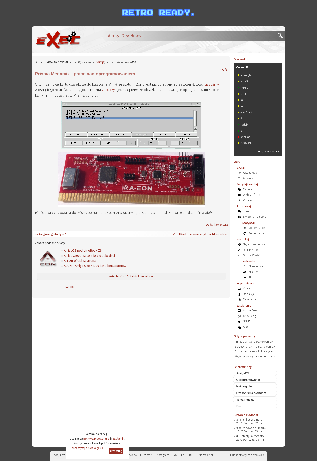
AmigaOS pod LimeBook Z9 (83, 251)
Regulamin (250, 299)
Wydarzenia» (258, 356)
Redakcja (249, 294)
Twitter (147, 455)
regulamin (117, 438)
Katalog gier (244, 386)
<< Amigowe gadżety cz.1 (50, 234)
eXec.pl (69, 286)
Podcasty (249, 200)
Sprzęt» (239, 346)
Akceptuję (116, 451)
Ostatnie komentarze (140, 276)
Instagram (162, 455)
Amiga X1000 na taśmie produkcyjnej (89, 256)
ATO (245, 327)
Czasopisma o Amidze (251, 393)
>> (226, 234)
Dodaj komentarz (217, 224)
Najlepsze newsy (254, 244)
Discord (239, 59)
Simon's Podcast (246, 415)
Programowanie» (264, 346)
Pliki (251, 277)
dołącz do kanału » (269, 151)
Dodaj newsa (60, 455)
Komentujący (257, 227)
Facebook (132, 455)
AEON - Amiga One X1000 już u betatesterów (95, 266)
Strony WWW (251, 255)
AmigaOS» (241, 341)
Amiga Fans (250, 310)
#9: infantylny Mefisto (250, 436)
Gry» (249, 346)
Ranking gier (251, 249)
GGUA (246, 321)
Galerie (248, 189)
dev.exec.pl (258, 455)
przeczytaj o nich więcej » (88, 448)
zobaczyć (109, 90)
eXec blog (249, 316)
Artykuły (248, 178)
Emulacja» (241, 351)
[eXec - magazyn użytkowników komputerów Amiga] (58, 40)
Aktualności (116, 276)
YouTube (179, 455)
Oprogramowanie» (261, 341)
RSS (191, 455)
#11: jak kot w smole (249, 419)
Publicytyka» (265, 351)
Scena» (272, 356)
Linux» (253, 351)
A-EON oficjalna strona (80, 261)
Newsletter (206, 455)
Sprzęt (100, 62)
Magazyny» (242, 356)
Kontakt (247, 288)
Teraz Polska (245, 399)
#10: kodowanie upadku (251, 427)
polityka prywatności (96, 438)
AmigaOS (242, 373)
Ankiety (253, 271)
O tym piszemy (244, 336)
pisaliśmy (211, 84)
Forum (247, 211)
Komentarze (256, 233)
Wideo (247, 194)
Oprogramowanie (248, 379)
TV (258, 194)
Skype (247, 216)
